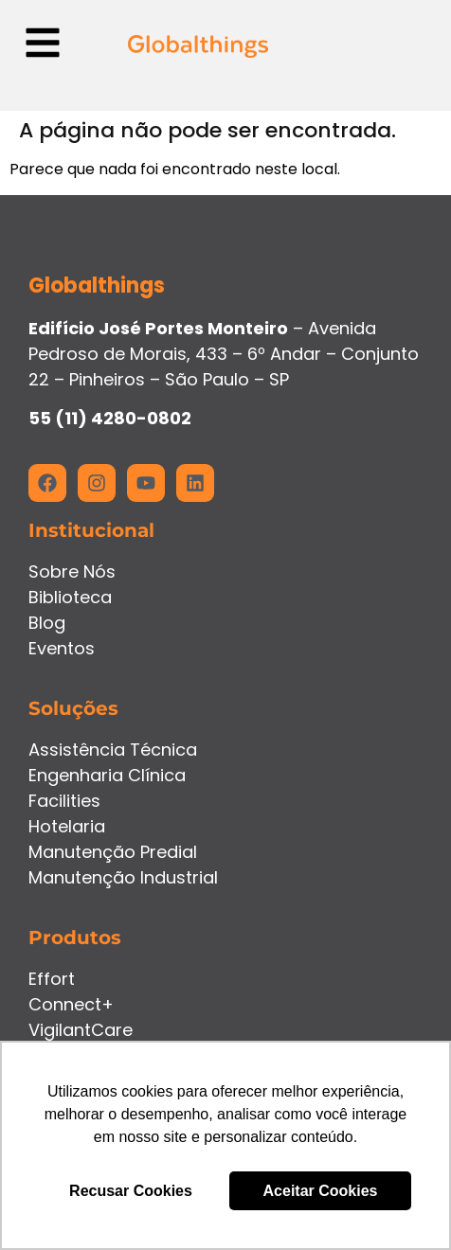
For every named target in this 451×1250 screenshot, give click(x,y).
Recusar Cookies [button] (130, 1191)
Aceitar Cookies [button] (320, 1191)
